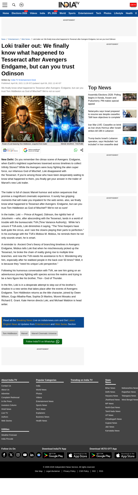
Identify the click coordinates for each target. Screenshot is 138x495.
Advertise (5, 393)
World (63, 13)
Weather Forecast (9, 435)
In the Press (6, 401)
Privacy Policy (69, 471)
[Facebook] (4, 455)
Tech (98, 13)
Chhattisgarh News (113, 419)
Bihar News (110, 388)
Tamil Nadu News (112, 411)
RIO (94, 471)
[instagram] (18, 455)
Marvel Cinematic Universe (44, 333)
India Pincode (7, 439)
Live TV (4, 413)
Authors (4, 417)
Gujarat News (111, 423)
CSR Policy (84, 471)
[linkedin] (32, 455)
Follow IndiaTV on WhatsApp (42, 341)
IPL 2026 (52, 13)
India (42, 13)
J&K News (109, 427)
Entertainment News (44, 401)
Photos (107, 13)
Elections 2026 (19, 13)
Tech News (40, 409)
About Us (5, 390)
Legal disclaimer (53, 471)
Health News (41, 421)
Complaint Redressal (10, 397)
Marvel (24, 333)
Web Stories (6, 421)
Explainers (40, 413)
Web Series (25, 39)
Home (6, 13)
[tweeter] (11, 455)
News (3, 39)
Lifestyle (118, 13)
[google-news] (39, 455)
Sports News (41, 405)
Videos (33, 13)
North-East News (112, 407)
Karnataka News (112, 431)
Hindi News (6, 409)
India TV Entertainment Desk (23, 80)
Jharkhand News (112, 400)
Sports (72, 13)
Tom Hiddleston (10, 333)
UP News (109, 415)
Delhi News (110, 392)
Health (129, 13)
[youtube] (25, 455)
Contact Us (6, 386)
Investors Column (8, 405)
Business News (42, 417)
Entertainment (85, 13)
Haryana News (111, 396)
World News (41, 390)
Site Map (38, 471)
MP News (109, 403)
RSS (101, 471)
